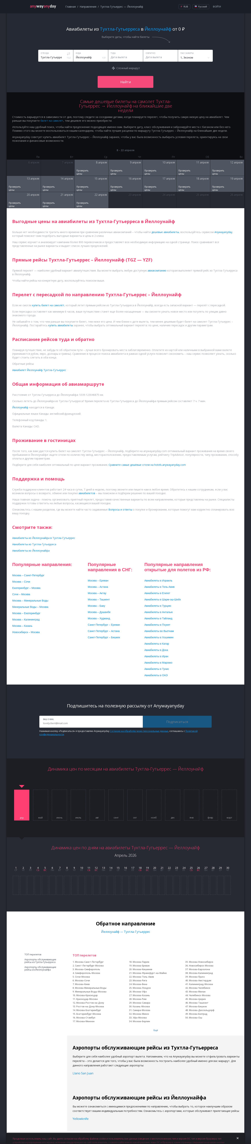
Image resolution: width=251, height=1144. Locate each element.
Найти (125, 82)
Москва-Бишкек (198, 1006)
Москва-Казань (141, 995)
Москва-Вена (140, 984)
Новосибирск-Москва (201, 965)
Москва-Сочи (82, 980)
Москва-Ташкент (198, 1002)
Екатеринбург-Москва (88, 1013)
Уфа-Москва (140, 1017)
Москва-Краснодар (87, 995)
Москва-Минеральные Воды (90, 987)
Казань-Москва (141, 1006)
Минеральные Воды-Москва (90, 991)
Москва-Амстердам (200, 980)
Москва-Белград (198, 1013)
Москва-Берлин (141, 1021)
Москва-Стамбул (85, 1017)
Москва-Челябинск (199, 987)
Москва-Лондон (142, 987)
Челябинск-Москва (199, 995)
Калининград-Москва (201, 984)
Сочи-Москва (82, 976)
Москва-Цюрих (197, 999)
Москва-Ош (195, 1017)
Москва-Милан (197, 991)
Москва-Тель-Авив (143, 976)
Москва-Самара (141, 1002)
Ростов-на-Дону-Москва (90, 1006)
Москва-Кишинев (142, 969)
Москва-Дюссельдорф (201, 1010)
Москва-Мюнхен (85, 1021)
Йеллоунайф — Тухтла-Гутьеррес (125, 932)
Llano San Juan (83, 1073)
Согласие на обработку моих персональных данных (139, 731)
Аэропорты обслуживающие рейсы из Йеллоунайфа (40, 968)
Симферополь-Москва (87, 973)
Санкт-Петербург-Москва (89, 965)
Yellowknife (81, 1119)
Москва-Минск (141, 1013)
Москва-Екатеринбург (88, 1010)
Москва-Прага (197, 976)
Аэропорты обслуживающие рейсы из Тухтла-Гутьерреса (40, 960)
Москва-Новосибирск (201, 961)
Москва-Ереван (141, 965)
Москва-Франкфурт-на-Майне (150, 973)
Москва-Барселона (199, 969)
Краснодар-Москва (87, 999)
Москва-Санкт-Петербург (89, 961)
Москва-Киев (82, 984)
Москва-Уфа (140, 991)
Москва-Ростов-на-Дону (90, 1002)
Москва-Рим (139, 999)
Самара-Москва (141, 1010)
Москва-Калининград (201, 973)
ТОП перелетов (33, 954)
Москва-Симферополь (87, 969)
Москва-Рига (140, 980)
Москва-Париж (141, 961)
